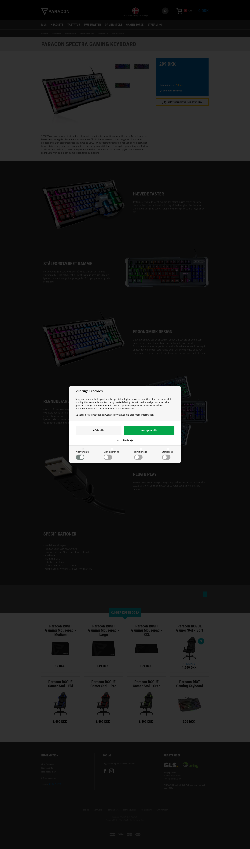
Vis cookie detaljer (125, 440)
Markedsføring (111, 455)
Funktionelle (140, 455)
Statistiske (167, 455)
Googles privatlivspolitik (118, 414)
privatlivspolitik (93, 414)
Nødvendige (82, 455)
